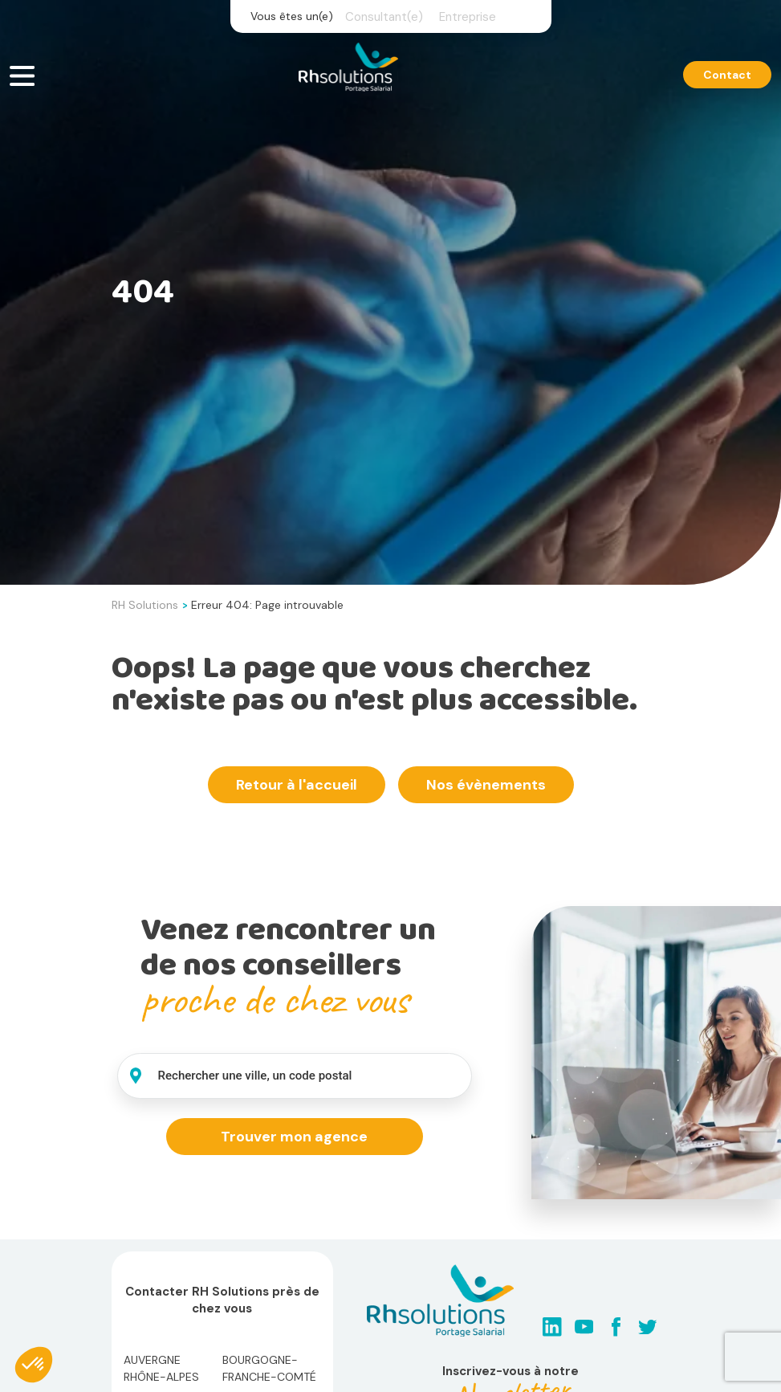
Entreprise (467, 17)
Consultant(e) (384, 17)
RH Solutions (145, 605)
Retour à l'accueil (296, 784)
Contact (727, 74)
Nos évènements (486, 784)
